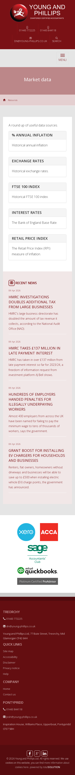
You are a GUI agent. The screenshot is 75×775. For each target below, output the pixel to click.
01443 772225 (27, 29)
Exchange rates (28, 161)
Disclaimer (9, 662)
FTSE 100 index (26, 186)
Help (6, 674)
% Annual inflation (32, 135)
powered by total (45, 767)
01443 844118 (48, 29)
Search (56, 40)
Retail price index (30, 238)
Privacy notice (11, 668)
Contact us (9, 694)
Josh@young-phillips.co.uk (20, 717)
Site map (8, 651)
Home (6, 689)
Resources (12, 100)
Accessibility (10, 657)
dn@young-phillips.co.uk (30, 40)
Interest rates (27, 212)
